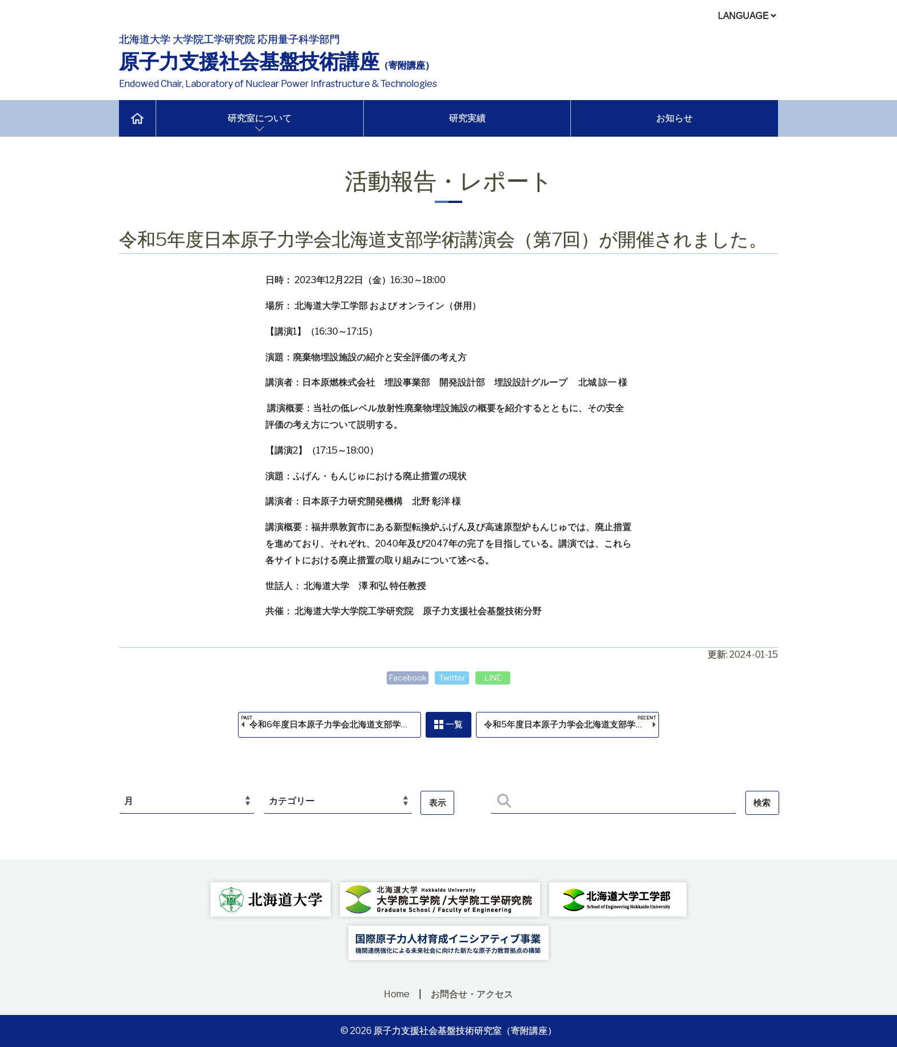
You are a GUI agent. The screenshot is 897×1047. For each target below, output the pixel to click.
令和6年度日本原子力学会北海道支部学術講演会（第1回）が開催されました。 (333, 726)
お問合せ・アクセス (472, 994)
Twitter (452, 677)
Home (397, 994)
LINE (494, 677)
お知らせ (674, 118)
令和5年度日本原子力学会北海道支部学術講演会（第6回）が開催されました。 (574, 726)
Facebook (406, 677)
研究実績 (467, 118)
